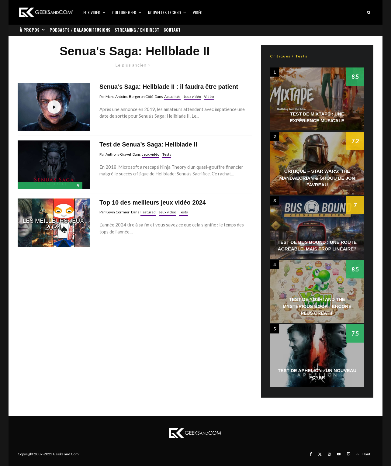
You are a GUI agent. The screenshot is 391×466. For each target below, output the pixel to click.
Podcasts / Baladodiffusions (80, 29)
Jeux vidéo (91, 12)
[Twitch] (348, 454)
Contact (172, 29)
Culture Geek (124, 12)
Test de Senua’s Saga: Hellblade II (148, 144)
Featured (148, 212)
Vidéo (197, 12)
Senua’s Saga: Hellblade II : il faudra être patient (168, 86)
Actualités (172, 96)
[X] (320, 454)
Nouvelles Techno (164, 12)
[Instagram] (329, 454)
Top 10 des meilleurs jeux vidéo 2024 (152, 202)
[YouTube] (339, 454)
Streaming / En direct (137, 29)
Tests (166, 154)
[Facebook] (311, 454)
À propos (30, 29)
